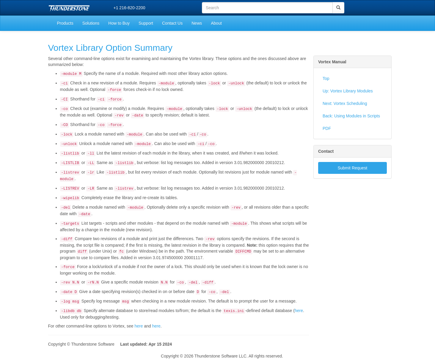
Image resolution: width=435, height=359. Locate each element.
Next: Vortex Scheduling (345, 103)
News (196, 23)
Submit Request (352, 168)
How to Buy (119, 23)
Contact (326, 151)
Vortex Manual (332, 61)
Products (65, 23)
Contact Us (172, 23)
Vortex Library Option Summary (110, 48)
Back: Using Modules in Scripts (351, 116)
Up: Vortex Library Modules (348, 91)
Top (326, 78)
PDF (327, 128)
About (216, 23)
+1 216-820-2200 (129, 7)
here (299, 310)
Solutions (91, 23)
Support (146, 23)
